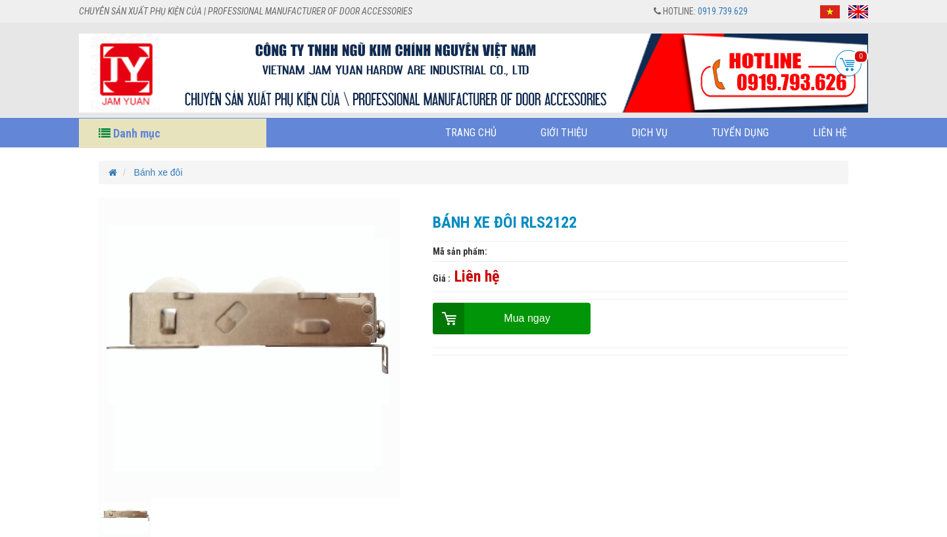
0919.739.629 (723, 11)
